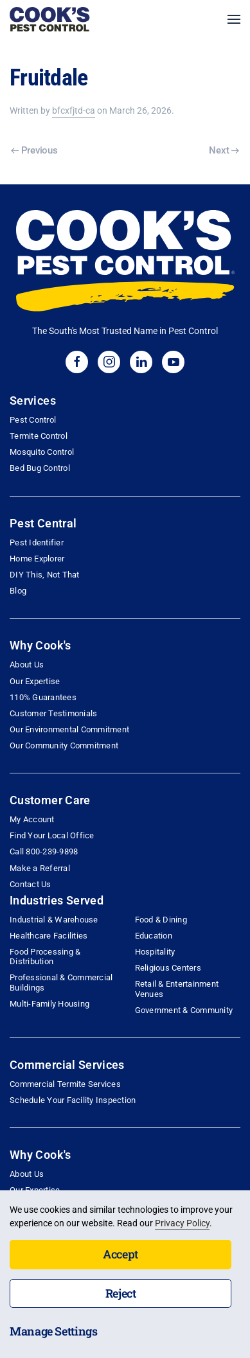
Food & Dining (161, 919)
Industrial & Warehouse (54, 919)
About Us (27, 664)
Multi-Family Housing (49, 1004)
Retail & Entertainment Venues (177, 988)
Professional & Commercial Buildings (61, 982)
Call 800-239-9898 (44, 851)
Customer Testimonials (53, 713)
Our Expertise (35, 681)
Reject (120, 1293)
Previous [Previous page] (34, 150)
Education (153, 935)
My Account (32, 819)
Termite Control (38, 436)
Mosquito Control (42, 452)
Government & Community (184, 1010)
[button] (234, 19)
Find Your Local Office (52, 835)
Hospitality (155, 952)
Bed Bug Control (40, 468)
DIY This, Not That (45, 574)
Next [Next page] (224, 150)
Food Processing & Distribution (45, 956)
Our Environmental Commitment (69, 729)
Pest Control (33, 420)
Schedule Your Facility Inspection (73, 1100)
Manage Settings (54, 1331)
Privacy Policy (182, 1223)
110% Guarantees (43, 697)
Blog (18, 590)
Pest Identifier (37, 542)
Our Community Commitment (64, 745)
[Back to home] (50, 19)
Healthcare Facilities (48, 935)
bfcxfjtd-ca (73, 110)
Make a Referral (40, 868)
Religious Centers (168, 968)
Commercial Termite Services (65, 1084)
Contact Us (30, 884)
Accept (120, 1254)
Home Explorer (37, 558)
